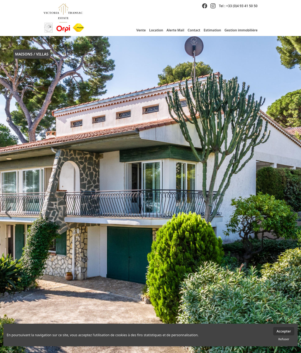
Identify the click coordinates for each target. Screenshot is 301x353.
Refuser (283, 339)
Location (156, 30)
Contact (193, 30)
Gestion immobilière (241, 30)
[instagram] (213, 5)
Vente (141, 30)
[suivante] (292, 212)
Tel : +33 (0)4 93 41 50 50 (238, 6)
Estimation (212, 30)
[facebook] (204, 5)
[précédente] (8, 212)
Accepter (284, 331)
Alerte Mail (175, 30)
